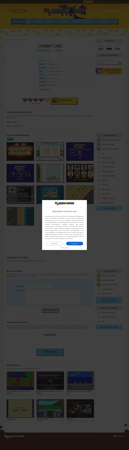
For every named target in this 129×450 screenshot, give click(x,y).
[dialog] (64, 225)
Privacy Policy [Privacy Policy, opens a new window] (68, 238)
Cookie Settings (59, 238)
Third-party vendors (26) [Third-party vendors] (63, 226)
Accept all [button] (74, 243)
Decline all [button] (54, 243)
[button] (64, 248)
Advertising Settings (57, 236)
